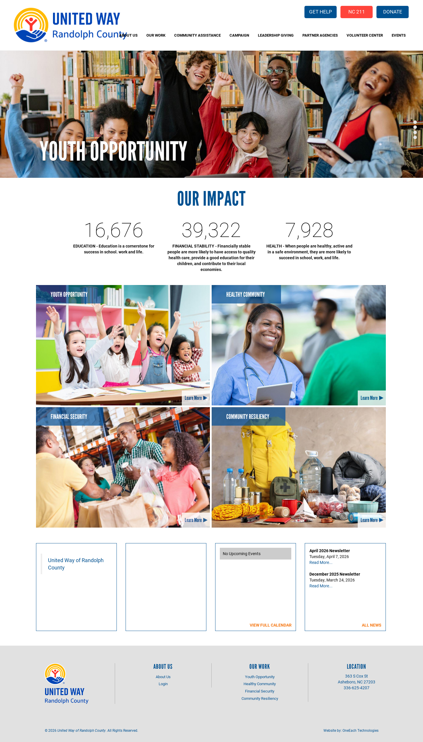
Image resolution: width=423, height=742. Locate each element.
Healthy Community (245, 294)
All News (371, 625)
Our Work (155, 35)
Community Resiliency (247, 417)
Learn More (193, 398)
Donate (392, 11)
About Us (128, 35)
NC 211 (356, 11)
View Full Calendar (271, 625)
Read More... (321, 562)
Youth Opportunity (113, 151)
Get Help (320, 11)
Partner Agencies (320, 35)
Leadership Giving (276, 35)
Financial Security (69, 417)
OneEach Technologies (360, 730)
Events (399, 35)
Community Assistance (197, 35)
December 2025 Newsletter (334, 574)
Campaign (239, 35)
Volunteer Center (365, 35)
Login (163, 683)
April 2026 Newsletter (329, 550)
